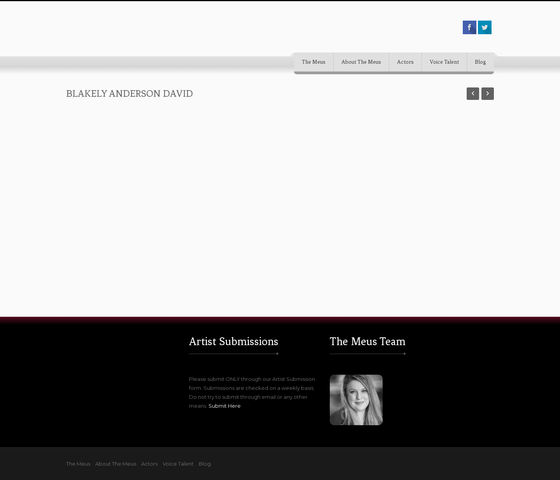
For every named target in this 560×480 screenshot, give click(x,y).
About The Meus (361, 62)
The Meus (314, 62)
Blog (480, 62)
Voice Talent (444, 62)
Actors (405, 62)
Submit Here (224, 406)
